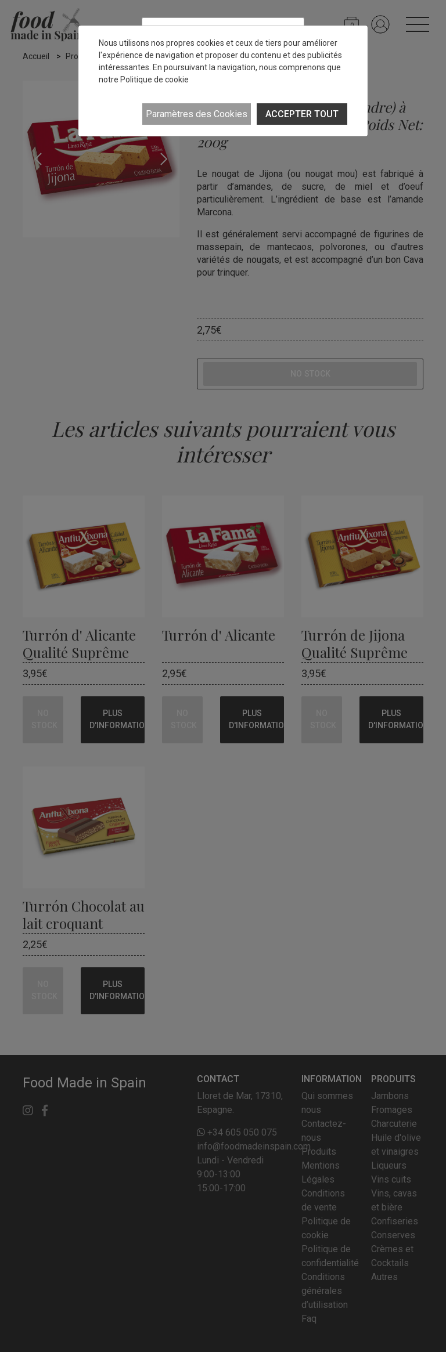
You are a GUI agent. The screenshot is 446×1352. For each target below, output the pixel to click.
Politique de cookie (154, 79)
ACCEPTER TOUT (302, 114)
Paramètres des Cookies (196, 114)
